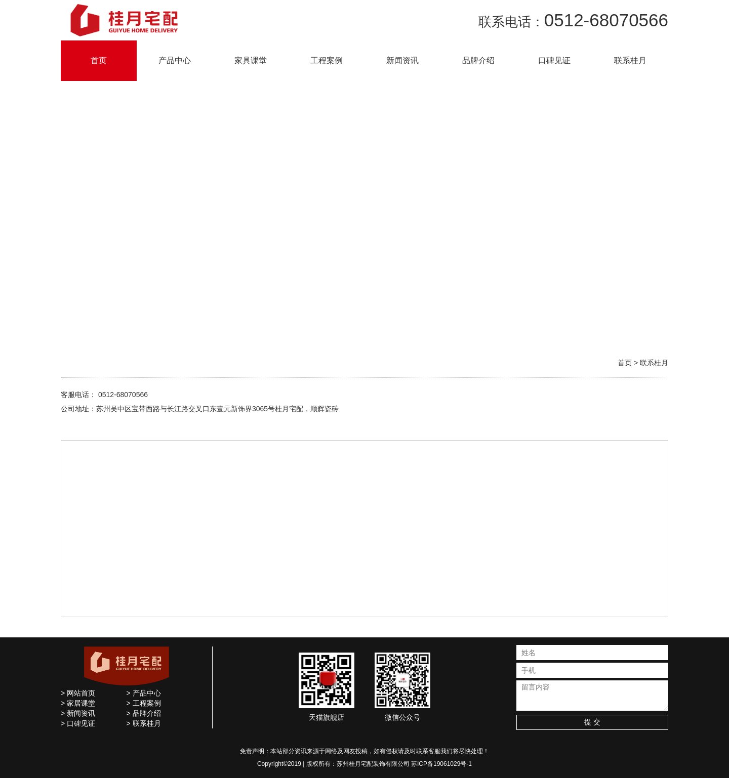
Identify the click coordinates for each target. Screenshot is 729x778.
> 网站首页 (78, 693)
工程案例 (326, 60)
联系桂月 (630, 60)
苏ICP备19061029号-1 (441, 763)
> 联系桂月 (144, 723)
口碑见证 (554, 60)
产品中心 (174, 60)
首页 (99, 60)
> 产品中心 (144, 693)
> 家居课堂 (78, 703)
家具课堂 (250, 60)
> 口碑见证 (78, 723)
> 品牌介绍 (144, 713)
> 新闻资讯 (78, 713)
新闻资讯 (402, 60)
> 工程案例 (144, 703)
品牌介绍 (478, 60)
